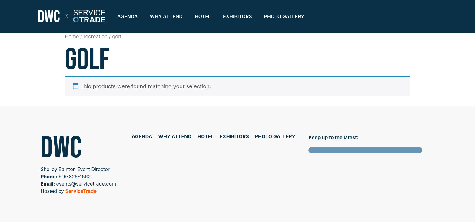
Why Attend (166, 16)
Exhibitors (237, 16)
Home (72, 36)
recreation (96, 36)
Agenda (127, 16)
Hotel (203, 16)
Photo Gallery (284, 16)
